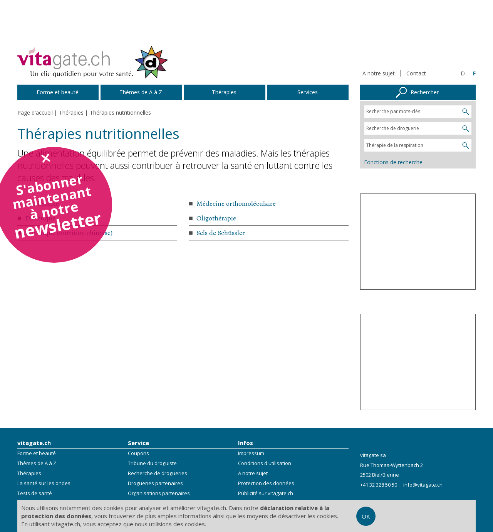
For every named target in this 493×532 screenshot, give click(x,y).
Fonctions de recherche (393, 162)
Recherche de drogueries (157, 473)
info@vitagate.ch (423, 484)
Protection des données (266, 483)
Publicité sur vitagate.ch (265, 493)
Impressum (251, 453)
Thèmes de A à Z (36, 463)
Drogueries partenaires (155, 483)
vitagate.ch (34, 443)
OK (366, 516)
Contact (416, 73)
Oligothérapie (216, 218)
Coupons (138, 453)
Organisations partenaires (159, 493)
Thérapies (29, 473)
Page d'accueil (35, 112)
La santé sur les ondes (43, 483)
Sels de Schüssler (220, 232)
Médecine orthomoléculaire (236, 203)
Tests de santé (34, 493)
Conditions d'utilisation (264, 463)
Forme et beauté (36, 453)
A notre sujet (378, 73)
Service (138, 443)
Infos (245, 443)
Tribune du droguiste (152, 463)
